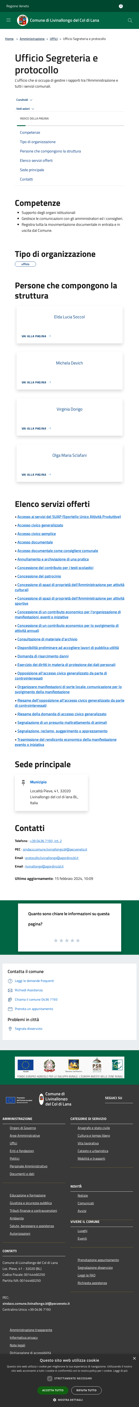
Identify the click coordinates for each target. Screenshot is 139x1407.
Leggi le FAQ (86, 1275)
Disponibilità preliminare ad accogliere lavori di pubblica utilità (68, 647)
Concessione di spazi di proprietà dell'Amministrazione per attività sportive (69, 600)
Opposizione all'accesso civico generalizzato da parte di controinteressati (61, 675)
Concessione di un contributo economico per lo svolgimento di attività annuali (67, 628)
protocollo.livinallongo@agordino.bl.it (52, 857)
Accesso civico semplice (36, 533)
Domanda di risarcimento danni (43, 656)
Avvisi (82, 1210)
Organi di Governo (23, 1127)
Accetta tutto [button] (52, 1390)
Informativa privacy (24, 1337)
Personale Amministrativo (28, 1166)
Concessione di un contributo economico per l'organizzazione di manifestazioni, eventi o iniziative (68, 614)
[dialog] (69, 1380)
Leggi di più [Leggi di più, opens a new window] (120, 1371)
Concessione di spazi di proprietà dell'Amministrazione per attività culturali (69, 587)
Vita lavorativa (88, 1143)
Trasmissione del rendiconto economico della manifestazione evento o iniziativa (66, 742)
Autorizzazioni (20, 1233)
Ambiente (17, 1218)
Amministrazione (32, 38)
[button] (69, 1400)
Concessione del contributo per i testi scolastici (55, 567)
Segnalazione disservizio (95, 1267)
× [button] (134, 1358)
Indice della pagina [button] (34, 118)
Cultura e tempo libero (94, 1135)
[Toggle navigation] (8, 20)
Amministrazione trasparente (31, 1329)
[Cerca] (130, 20)
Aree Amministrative (25, 1135)
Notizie (83, 1195)
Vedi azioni (25, 108)
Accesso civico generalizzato (40, 525)
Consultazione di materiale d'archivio (47, 639)
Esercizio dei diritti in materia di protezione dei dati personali (66, 664)
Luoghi (82, 1230)
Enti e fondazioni (22, 1150)
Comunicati (86, 1203)
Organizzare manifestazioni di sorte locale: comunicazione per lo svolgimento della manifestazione (68, 689)
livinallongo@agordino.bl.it (44, 866)
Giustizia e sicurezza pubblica (31, 1202)
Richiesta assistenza (92, 1282)
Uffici (54, 38)
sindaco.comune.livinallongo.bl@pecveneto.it (55, 849)
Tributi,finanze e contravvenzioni (33, 1210)
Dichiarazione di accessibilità (30, 1352)
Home (9, 38)
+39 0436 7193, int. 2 (46, 840)
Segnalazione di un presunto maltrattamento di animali (62, 722)
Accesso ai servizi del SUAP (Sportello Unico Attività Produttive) (69, 516)
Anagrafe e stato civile (94, 1127)
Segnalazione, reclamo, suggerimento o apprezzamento (62, 731)
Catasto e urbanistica (93, 1150)
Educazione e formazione (28, 1195)
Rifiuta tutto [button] (86, 1390)
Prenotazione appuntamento (98, 1259)
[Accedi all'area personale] (121, 6)
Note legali (17, 1345)
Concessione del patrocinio (39, 576)
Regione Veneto (17, 6)
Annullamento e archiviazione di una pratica (53, 559)
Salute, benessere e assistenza (32, 1225)
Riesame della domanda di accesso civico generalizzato (62, 714)
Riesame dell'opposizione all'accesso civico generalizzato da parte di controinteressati (69, 702)
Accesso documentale (35, 542)
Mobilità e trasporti (91, 1158)
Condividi (25, 99)
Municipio (38, 782)
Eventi (82, 1238)
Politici (15, 1158)
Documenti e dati (22, 1173)
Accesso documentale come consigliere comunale (57, 550)
